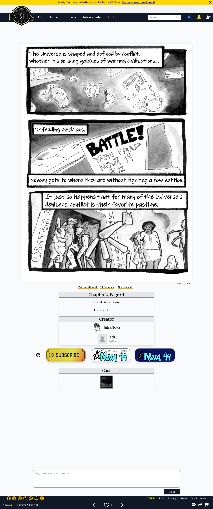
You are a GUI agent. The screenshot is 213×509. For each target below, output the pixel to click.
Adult (111, 17)
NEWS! (151, 498)
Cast (106, 370)
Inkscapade (92, 17)
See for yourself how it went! (138, 2)
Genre (53, 17)
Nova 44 (7, 505)
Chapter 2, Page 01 (106, 294)
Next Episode (125, 287)
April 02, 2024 (183, 283)
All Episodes (107, 287)
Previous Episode (88, 287)
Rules (184, 498)
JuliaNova (112, 327)
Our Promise (198, 498)
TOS (161, 498)
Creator (106, 319)
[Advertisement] (106, 32)
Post (172, 491)
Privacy (172, 498)
